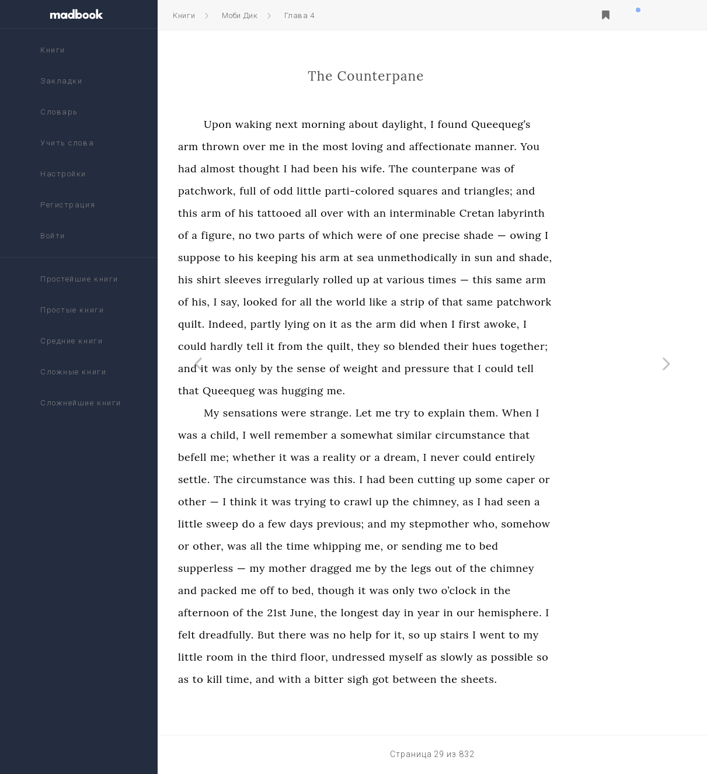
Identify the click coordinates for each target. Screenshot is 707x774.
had (257, 168)
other (262, 501)
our (535, 612)
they (437, 346)
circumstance (539, 435)
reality (408, 457)
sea (434, 257)
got (449, 679)
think (312, 501)
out (513, 568)
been (395, 168)
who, (554, 523)
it (402, 324)
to (298, 257)
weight (429, 368)
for (357, 301)
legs (490, 568)
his (418, 168)
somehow (594, 523)
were (439, 235)
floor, (384, 657)
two (334, 235)
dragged (400, 568)
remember (370, 435)
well (329, 435)
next (355, 124)
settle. (264, 479)
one (478, 235)
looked (329, 301)
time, (308, 679)
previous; (409, 523)
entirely (585, 457)
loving (436, 146)
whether (323, 457)
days (370, 523)
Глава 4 (299, 15)
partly (334, 324)
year (497, 612)
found (522, 124)
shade (548, 235)
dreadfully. (295, 634)
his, (270, 301)
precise (511, 235)
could (262, 346)
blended (488, 346)
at (418, 257)
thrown (289, 146)
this (257, 213)
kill (284, 679)
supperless (275, 568)
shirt (278, 279)
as (416, 324)
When (586, 412)
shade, (605, 257)
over (323, 146)
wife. (442, 168)
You (599, 146)
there (362, 634)
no (314, 235)
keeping (346, 257)
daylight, (473, 124)
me (346, 146)
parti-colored (429, 190)
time (367, 546)
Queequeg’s (570, 124)
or (434, 457)
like (447, 301)
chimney (581, 568)
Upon (287, 124)
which (407, 235)
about (433, 124)
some (558, 479)
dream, (471, 457)
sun (553, 257)
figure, (287, 235)
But (335, 634)
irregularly (362, 279)
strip (481, 301)
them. (552, 412)
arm (258, 146)
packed (288, 590)
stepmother (509, 523)
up (432, 279)
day (460, 612)
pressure (495, 368)
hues (553, 346)
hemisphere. (579, 612)
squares (487, 190)
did (477, 324)
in (363, 146)
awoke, (571, 324)
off (336, 590)
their (525, 346)
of (578, 168)
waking (322, 124)
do (317, 523)
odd (353, 190)
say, (299, 301)
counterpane (514, 168)
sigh (427, 679)
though (405, 590)
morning (393, 124)
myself (475, 657)
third (353, 657)
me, (443, 546)
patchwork (593, 301)
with (428, 213)
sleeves (312, 279)
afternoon (273, 612)
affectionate (509, 146)
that (521, 301)
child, (294, 435)
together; (593, 346)
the (379, 146)
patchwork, (276, 190)
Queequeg (298, 390)
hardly (296, 346)
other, (277, 546)
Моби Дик (239, 15)
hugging (372, 390)
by (336, 368)
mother (357, 568)
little (378, 190)
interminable (492, 213)
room (289, 657)
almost (287, 168)
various (474, 279)
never (514, 457)
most (404, 146)
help (430, 634)
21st (346, 612)
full (317, 190)
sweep (292, 523)
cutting (505, 479)
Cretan (545, 213)
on (389, 324)
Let (432, 412)
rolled (407, 279)
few (346, 523)
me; (289, 457)
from (359, 346)
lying (366, 324)
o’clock (528, 590)
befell (262, 457)
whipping (406, 546)
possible (581, 657)
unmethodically (487, 257)
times (511, 279)
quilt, (409, 346)
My (281, 412)
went (561, 634)
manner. (565, 146)
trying (379, 501)
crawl (427, 501)
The (468, 168)
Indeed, (296, 324)
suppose (269, 257)
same (578, 279)
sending (491, 546)
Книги (184, 15)
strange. (400, 412)
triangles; (557, 190)
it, (469, 634)
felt (256, 634)
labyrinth (590, 213)
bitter (398, 679)
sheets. (548, 679)
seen (588, 501)
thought (328, 168)
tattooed (348, 213)
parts (360, 235)
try (471, 412)
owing (594, 235)
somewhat (436, 435)
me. (405, 390)
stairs (524, 634)
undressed (428, 657)
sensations (319, 412)
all (380, 213)
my (467, 523)
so (458, 346)
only (315, 368)
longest (429, 612)
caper (589, 479)
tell (324, 346)
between (484, 679)
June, (373, 612)
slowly (526, 657)
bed (558, 546)
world (420, 301)
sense (380, 368)
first (539, 324)
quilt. (261, 324)
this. (414, 479)
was (560, 168)
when (503, 324)
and (465, 146)
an (449, 213)
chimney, (505, 501)
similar (483, 435)
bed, (372, 590)
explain (516, 412)
